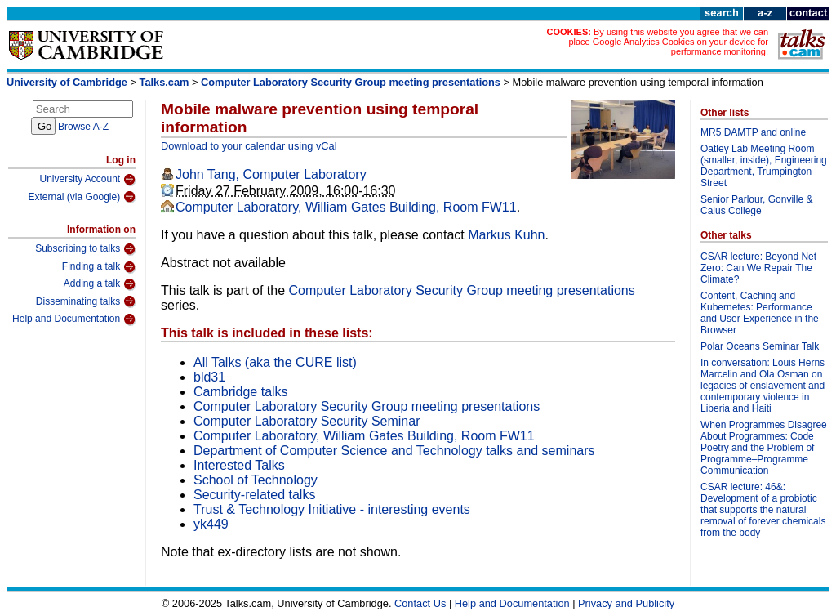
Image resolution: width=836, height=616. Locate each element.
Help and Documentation (74, 319)
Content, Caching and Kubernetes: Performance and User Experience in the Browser (759, 313)
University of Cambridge (67, 82)
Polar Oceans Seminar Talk (759, 346)
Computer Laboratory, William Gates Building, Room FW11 (346, 207)
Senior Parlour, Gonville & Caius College (756, 205)
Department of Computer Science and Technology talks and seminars (394, 451)
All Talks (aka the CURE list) (275, 362)
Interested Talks (239, 465)
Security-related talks (254, 495)
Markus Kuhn (506, 235)
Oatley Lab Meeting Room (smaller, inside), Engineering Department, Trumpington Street (763, 166)
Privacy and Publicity (626, 603)
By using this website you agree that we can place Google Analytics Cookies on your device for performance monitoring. (668, 41)
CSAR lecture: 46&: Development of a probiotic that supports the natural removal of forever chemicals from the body (762, 509)
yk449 (211, 524)
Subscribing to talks (85, 249)
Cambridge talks (240, 392)
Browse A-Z (83, 126)
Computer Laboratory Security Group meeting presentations (350, 82)
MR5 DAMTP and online (753, 132)
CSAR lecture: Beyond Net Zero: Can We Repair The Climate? (758, 268)
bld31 (209, 377)
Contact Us (420, 603)
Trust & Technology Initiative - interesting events (331, 509)
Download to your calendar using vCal (249, 146)
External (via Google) (82, 196)
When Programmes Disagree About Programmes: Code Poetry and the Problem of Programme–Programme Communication (763, 447)
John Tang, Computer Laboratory (271, 174)
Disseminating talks (86, 301)
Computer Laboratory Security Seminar (306, 421)
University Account (87, 179)
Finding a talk (99, 267)
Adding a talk (100, 284)
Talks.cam (164, 82)
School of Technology (255, 480)
